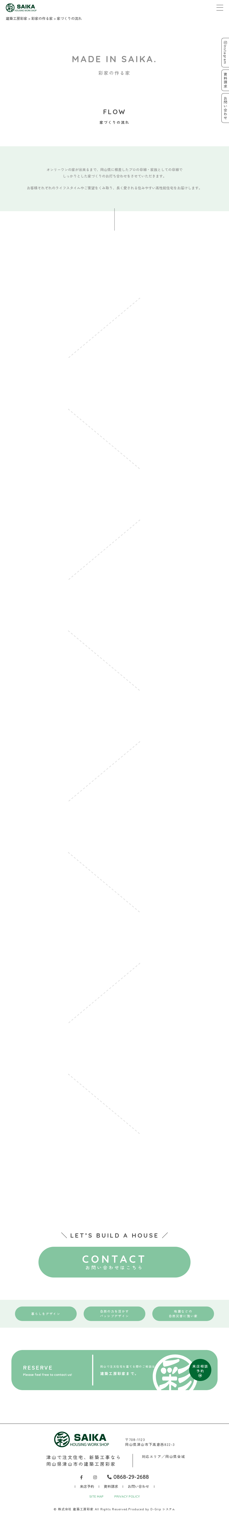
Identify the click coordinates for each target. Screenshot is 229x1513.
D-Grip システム (163, 1508)
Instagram (225, 52)
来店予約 (87, 1485)
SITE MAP (95, 1495)
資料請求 (111, 1485)
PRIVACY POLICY (128, 1495)
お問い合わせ (138, 1485)
